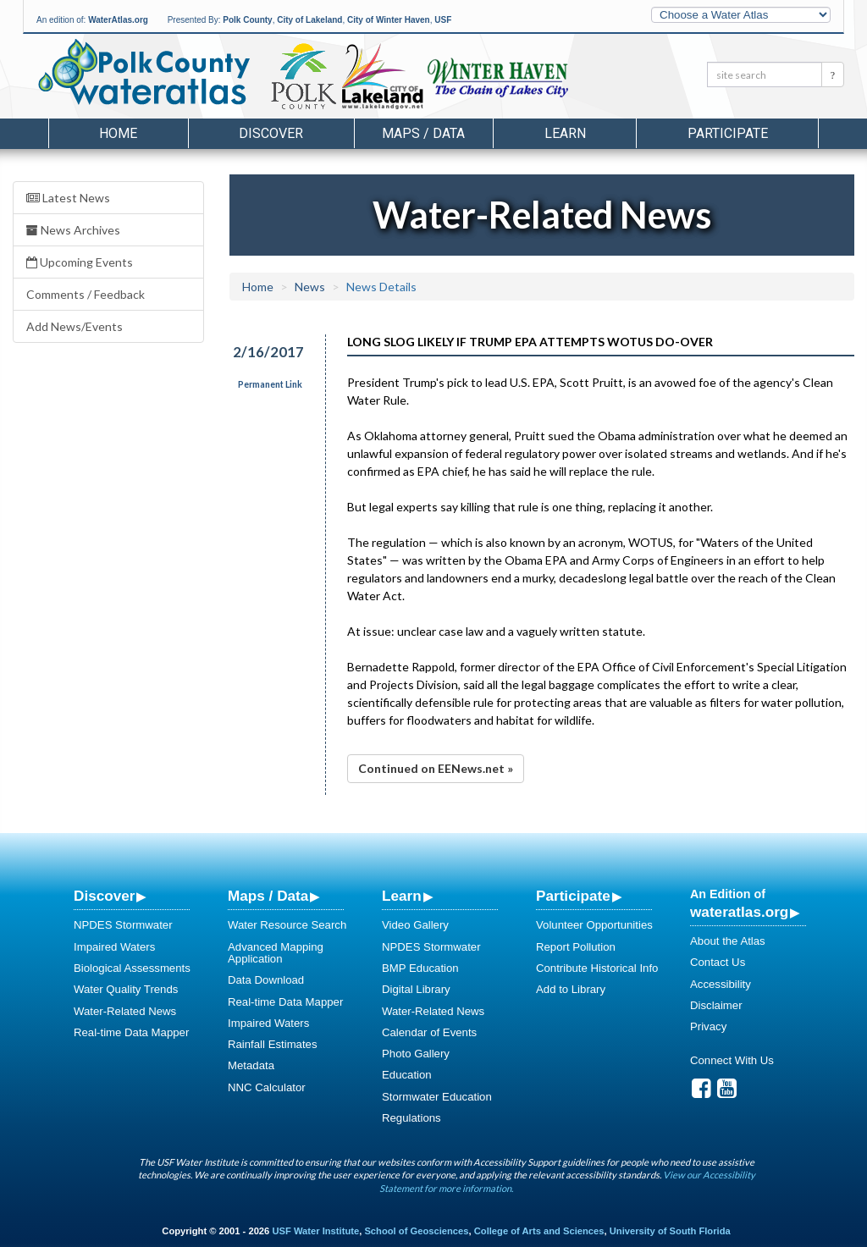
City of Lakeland (309, 20)
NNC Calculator (267, 1087)
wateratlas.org (739, 911)
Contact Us (717, 962)
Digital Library (416, 989)
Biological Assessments (132, 968)
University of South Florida (670, 1231)
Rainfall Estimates (273, 1044)
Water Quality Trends (126, 989)
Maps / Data (268, 895)
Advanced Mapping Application (275, 953)
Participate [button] (728, 133)
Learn (402, 895)
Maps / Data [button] (423, 133)
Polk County (247, 20)
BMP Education (420, 968)
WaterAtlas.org (118, 20)
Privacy (708, 1026)
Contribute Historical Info (597, 968)
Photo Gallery (416, 1053)
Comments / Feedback (85, 294)
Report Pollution (576, 947)
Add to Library (570, 989)
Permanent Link (270, 384)
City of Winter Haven (388, 20)
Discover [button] (271, 133)
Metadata (251, 1065)
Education (407, 1074)
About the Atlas (727, 941)
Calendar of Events (429, 1032)
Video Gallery (415, 925)
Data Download (266, 980)
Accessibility (720, 984)
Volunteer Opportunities (594, 925)
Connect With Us (732, 1060)
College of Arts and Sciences (539, 1231)
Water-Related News (125, 1011)
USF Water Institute (315, 1231)
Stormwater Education (437, 1096)
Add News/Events (74, 326)
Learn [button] (565, 133)
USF (442, 20)
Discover (104, 895)
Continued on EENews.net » (435, 768)
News (310, 286)
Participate (573, 895)
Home (118, 133)
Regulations (411, 1118)
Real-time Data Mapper (131, 1032)
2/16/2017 (268, 352)
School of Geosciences (416, 1231)
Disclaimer (716, 1005)
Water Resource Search (287, 925)
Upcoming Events (79, 262)
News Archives (73, 230)
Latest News (68, 197)
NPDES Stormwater (123, 925)
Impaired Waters (114, 947)
